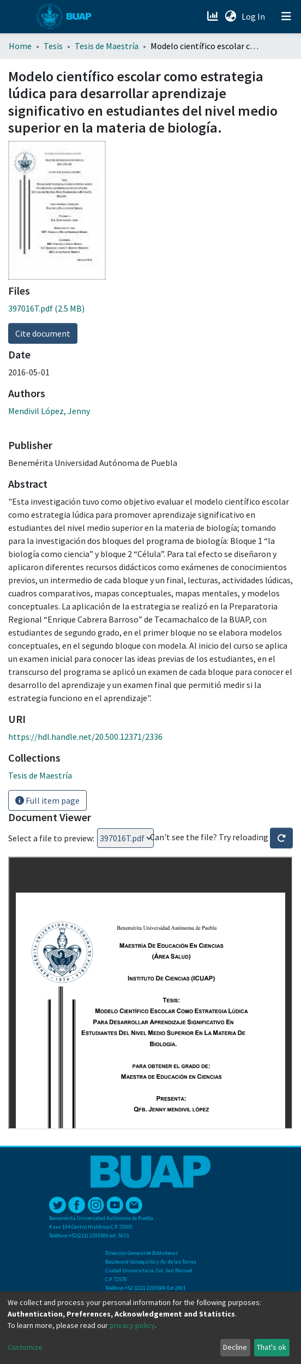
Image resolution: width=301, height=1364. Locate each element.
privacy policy (132, 1325)
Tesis (53, 45)
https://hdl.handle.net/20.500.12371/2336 (85, 736)
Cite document (42, 333)
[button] (230, 16)
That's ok (271, 1347)
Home (20, 45)
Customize (25, 1347)
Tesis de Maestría (107, 45)
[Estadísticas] (213, 16)
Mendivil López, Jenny (49, 410)
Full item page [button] (47, 800)
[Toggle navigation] (286, 16)
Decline (235, 1347)
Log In (254, 16)
